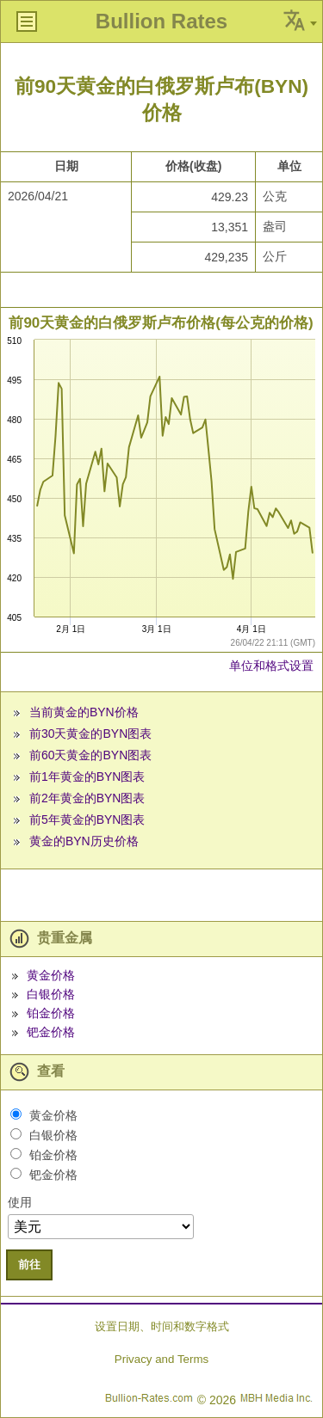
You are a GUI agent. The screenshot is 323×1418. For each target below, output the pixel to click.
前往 (29, 1264)
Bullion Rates (161, 21)
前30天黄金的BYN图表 (90, 733)
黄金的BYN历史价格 (84, 841)
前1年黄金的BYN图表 (87, 776)
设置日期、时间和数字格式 (162, 1326)
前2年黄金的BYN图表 (87, 798)
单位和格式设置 (271, 665)
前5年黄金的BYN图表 (87, 819)
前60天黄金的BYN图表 (90, 755)
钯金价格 (51, 1032)
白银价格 (51, 994)
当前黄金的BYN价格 (84, 712)
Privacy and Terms (161, 1359)
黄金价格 (51, 975)
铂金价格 (51, 1013)
